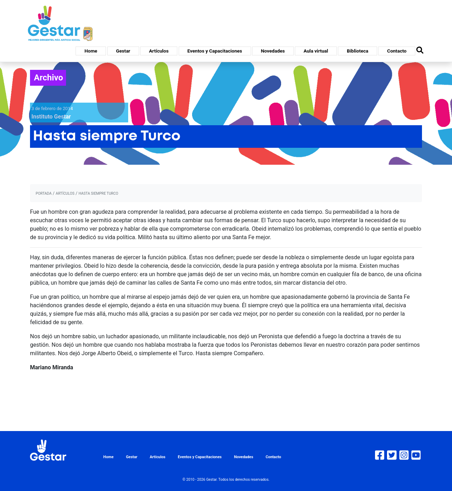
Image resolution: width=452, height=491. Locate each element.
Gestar (123, 51)
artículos (65, 193)
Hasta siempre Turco (98, 193)
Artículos (158, 51)
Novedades (273, 51)
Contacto (396, 51)
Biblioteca (357, 51)
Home (90, 51)
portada (44, 193)
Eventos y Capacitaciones (215, 51)
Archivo (48, 78)
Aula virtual (316, 51)
